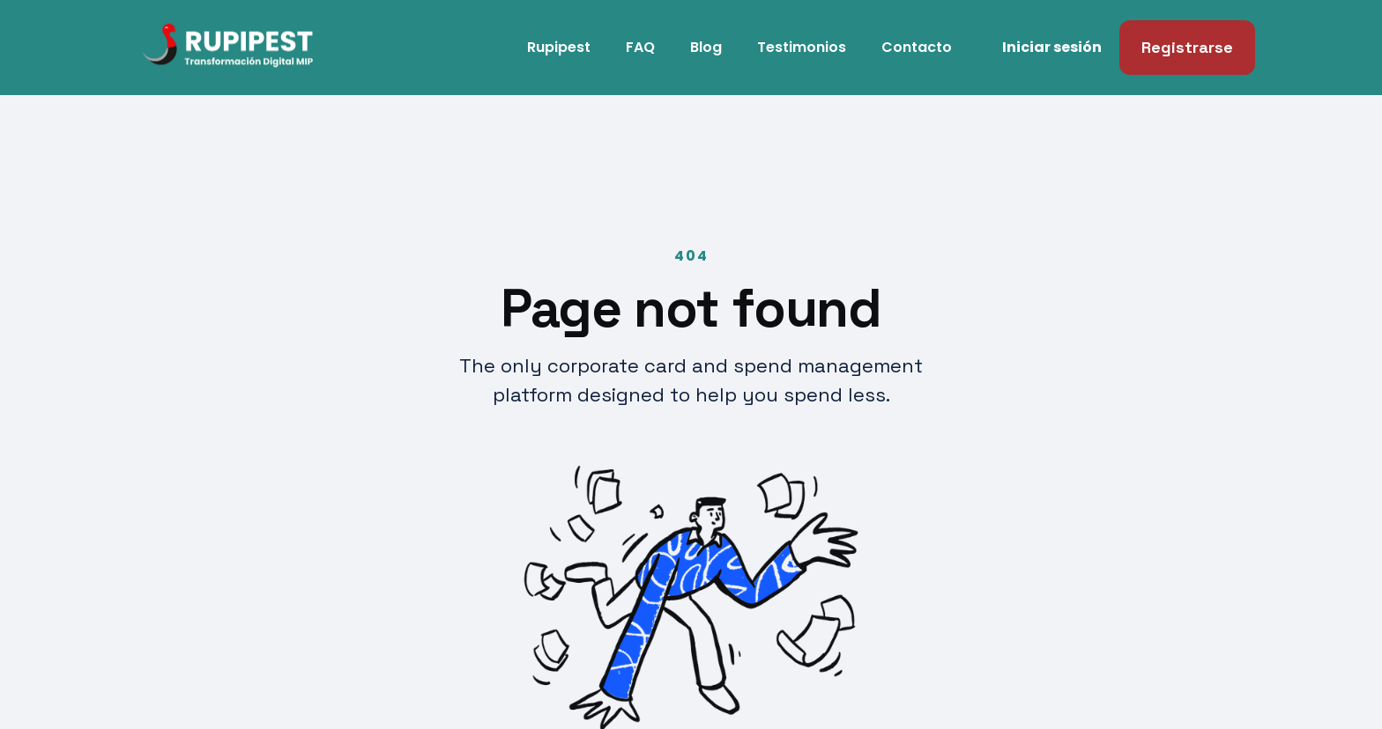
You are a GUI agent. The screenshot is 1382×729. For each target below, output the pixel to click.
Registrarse (1187, 47)
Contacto (916, 47)
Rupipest (559, 47)
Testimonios (801, 47)
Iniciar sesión (1052, 47)
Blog (706, 47)
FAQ (640, 47)
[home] (193, 47)
